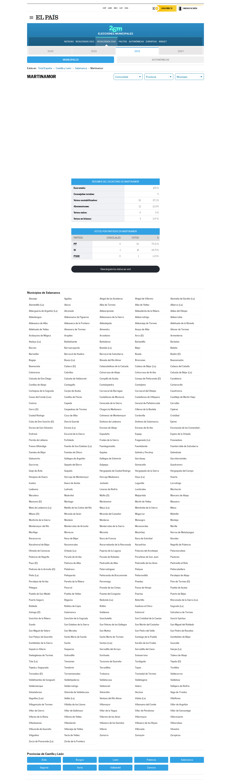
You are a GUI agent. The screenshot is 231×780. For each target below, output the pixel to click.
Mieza (173, 508)
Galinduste (175, 452)
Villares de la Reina (38, 717)
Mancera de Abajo (179, 495)
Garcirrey (33, 465)
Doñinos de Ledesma (110, 421)
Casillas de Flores (73, 397)
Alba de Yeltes (142, 305)
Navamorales (71, 544)
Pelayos (139, 569)
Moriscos (68, 532)
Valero (138, 686)
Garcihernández (178, 458)
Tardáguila (140, 661)
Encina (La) (70, 428)
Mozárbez (140, 532)
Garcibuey (140, 458)
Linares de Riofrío (108, 489)
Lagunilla (139, 483)
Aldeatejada (106, 323)
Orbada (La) (70, 551)
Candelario (175, 378)
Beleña (173, 348)
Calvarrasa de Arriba (145, 372)
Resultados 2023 (85, 42)
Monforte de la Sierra (39, 520)
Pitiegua (33, 587)
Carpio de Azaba (72, 391)
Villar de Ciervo (36, 710)
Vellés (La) (69, 698)
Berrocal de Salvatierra (111, 354)
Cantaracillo (176, 385)
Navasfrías (140, 544)
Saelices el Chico (143, 606)
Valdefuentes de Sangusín (42, 680)
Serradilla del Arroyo (110, 649)
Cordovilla (140, 415)
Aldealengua (35, 317)
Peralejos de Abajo (179, 575)
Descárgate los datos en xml (116, 269)
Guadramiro (176, 465)
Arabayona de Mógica (40, 335)
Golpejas (104, 465)
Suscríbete (167, 8)
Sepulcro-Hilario (37, 649)
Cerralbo (174, 403)
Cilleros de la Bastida (145, 409)
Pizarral (68, 587)
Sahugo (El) (34, 612)
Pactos (123, 42)
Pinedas (139, 581)
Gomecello (140, 465)
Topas (138, 667)
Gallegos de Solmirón (110, 458)
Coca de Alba (71, 415)
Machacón (175, 489)
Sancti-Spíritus (178, 618)
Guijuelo (68, 471)
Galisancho (34, 458)
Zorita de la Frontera (74, 741)
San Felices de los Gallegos (113, 624)
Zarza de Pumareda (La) (41, 741)
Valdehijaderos (71, 680)
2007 (181, 51)
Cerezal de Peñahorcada (147, 403)
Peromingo (105, 581)
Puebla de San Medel (39, 594)
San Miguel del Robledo (182, 624)
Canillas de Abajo (37, 385)
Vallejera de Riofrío (179, 686)
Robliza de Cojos (72, 606)
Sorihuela (104, 655)
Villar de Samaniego (180, 710)
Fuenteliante (141, 446)
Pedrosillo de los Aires (146, 563)
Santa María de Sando (75, 637)
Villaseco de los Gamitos (112, 723)
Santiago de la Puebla (146, 637)
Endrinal (33, 434)
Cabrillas (68, 372)
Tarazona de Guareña (110, 661)
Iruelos (32, 483)
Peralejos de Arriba (38, 581)
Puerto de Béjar (178, 594)
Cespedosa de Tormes (75, 409)
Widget (163, 42)
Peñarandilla (141, 575)
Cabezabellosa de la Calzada (114, 366)
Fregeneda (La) (142, 440)
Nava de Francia (108, 538)
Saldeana (104, 612)
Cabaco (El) (70, 366)
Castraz (33, 403)
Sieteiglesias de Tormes (41, 655)
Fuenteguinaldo (107, 446)
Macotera (34, 495)
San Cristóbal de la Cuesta (148, 618)
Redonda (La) (106, 600)
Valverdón (105, 692)
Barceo (32, 348)
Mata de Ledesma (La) (40, 508)
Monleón (68, 520)
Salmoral (139, 612)
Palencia (151, 759)
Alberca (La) (176, 305)
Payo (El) (33, 563)
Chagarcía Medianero (110, 409)
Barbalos (174, 342)
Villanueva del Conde (145, 704)
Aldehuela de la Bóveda (182, 323)
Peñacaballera (177, 569)
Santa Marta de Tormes (111, 637)
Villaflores (175, 698)
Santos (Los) (106, 643)
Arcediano (105, 335)
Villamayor (105, 704)
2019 (50, 51)
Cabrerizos (34, 372)
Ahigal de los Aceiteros (111, 298)
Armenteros (176, 335)
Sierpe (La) (176, 649)
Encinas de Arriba (144, 428)
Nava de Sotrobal (143, 538)
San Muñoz (105, 631)
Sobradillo (69, 655)
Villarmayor (141, 717)
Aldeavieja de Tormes (146, 323)
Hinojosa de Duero (38, 477)
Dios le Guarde (71, 421)
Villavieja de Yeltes (73, 729)
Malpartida (140, 495)
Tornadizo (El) (36, 674)
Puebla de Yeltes (72, 594)
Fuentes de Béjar (37, 452)
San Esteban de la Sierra (76, 624)
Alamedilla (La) (36, 305)
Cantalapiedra (107, 385)
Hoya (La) (140, 477)
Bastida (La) (106, 348)
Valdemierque (36, 686)
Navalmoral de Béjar (39, 544)
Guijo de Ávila (35, 471)
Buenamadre (177, 360)
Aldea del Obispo (178, 311)
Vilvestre (174, 729)
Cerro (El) (33, 409)
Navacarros (35, 538)
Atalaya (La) (35, 342)
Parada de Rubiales (109, 557)
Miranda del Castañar (110, 514)
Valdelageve (141, 680)
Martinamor (106, 501)
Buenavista (34, 366)
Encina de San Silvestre (41, 428)
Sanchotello (106, 618)
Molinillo (174, 514)
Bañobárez (105, 342)
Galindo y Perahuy (144, 452)
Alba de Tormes (108, 305)
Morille (173, 526)
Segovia (44, 767)
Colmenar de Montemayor (113, 415)
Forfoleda (69, 440)
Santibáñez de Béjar (180, 637)
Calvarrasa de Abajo (110, 372)
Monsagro (140, 520)
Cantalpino (140, 385)
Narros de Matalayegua (182, 532)
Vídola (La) (140, 698)
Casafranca (176, 391)
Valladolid (115, 767)
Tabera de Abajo (178, 655)
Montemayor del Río (39, 526)
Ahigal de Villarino (144, 298)
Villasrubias (176, 723)
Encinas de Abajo (108, 428)
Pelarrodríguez (107, 569)
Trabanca (104, 674)
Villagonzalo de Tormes (41, 704)
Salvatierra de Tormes (181, 612)
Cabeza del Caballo (180, 366)
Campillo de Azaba (109, 378)
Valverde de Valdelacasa (76, 692)
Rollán (103, 606)
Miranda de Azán (72, 514)
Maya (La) (105, 508)
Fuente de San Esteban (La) (78, 446)
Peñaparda (69, 575)
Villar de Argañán (179, 704)
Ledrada (68, 489)
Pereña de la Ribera (74, 581)
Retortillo (139, 600)
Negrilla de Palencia (180, 544)
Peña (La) (34, 575)
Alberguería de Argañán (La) (43, 311)
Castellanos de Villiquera (147, 397)
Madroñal (69, 495)
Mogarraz (140, 514)
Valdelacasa (106, 680)
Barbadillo (140, 342)
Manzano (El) (35, 501)
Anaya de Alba (142, 329)
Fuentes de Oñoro (73, 452)
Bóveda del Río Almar (110, 360)
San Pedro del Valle (145, 631)
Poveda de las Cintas (110, 587)
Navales (174, 538)
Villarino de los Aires (110, 717)
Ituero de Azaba (72, 483)
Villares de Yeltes (73, 717)
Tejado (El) (175, 661)
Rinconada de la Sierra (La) (184, 600)
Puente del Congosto (110, 594)
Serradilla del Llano (145, 649)
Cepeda (68, 403)
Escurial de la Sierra (74, 434)
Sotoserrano (141, 655)
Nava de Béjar (71, 538)
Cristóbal (174, 415)
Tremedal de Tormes (145, 674)
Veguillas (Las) (36, 698)
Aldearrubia (176, 317)
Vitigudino (34, 735)
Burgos (80, 759)
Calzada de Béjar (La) (181, 372)
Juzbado (104, 483)
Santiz (67, 643)
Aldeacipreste (107, 311)
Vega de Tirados (178, 692)
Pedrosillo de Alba (109, 563)
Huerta (173, 477)
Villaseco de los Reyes (146, 723)
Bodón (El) (175, 354)
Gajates (103, 452)
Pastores (174, 557)
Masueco (175, 501)
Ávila (44, 759)
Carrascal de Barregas (111, 391)
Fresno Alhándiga (37, 446)
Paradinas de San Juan (146, 557)
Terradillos (105, 667)
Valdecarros (176, 674)
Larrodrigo (175, 483)
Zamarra (104, 735)
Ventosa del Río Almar (111, 698)
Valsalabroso (35, 692)
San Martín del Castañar (147, 624)
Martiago (68, 501)
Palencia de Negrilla (39, 557)
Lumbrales (140, 489)
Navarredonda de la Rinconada (115, 544)
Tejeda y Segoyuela (39, 667)
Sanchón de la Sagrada (76, 618)
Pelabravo (69, 569)
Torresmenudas (72, 674)
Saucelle (174, 643)
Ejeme (173, 421)
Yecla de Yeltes (72, 735)
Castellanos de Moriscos (112, 397)
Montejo (174, 520)
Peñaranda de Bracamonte (113, 575)
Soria (80, 767)
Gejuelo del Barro (73, 465)
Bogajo (32, 360)
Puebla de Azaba (178, 587)
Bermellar (34, 354)
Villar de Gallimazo (73, 710)
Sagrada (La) (177, 606)
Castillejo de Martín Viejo (182, 397)
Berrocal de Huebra (74, 354)
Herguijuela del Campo (181, 471)
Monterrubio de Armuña (76, 526)
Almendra (105, 329)
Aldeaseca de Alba (38, 323)
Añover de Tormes (179, 329)
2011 (137, 51)
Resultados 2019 (106, 42)
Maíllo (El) (104, 495)
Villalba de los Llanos (74, 704)
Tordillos (174, 667)
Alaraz (67, 305)
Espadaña (105, 434)
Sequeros (69, 649)
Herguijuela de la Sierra (147, 471)
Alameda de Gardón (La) (182, 298)
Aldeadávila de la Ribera (147, 311)
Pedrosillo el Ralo (179, 563)
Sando (32, 624)
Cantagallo (69, 385)
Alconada (69, 311)
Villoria (103, 729)
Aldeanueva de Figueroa (76, 317)
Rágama (68, 600)
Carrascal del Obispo (145, 391)
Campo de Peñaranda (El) (148, 378)
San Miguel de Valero (39, 631)
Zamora (151, 767)
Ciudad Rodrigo (36, 415)
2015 (94, 51)
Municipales (71, 59)
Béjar (137, 348)
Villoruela (140, 729)
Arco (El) (139, 335)
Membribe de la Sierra (146, 508)
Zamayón (139, 735)
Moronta (104, 532)
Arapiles (68, 335)
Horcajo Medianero (109, 477)
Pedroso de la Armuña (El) (42, 569)
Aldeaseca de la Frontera (77, 323)
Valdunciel (105, 686)
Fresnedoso (176, 440)
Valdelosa (175, 680)
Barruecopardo (72, 348)
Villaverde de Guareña (40, 729)
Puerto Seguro (36, 600)
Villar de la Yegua (108, 710)
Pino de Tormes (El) (180, 581)
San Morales (70, 631)
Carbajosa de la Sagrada (41, 391)
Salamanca (70, 612)
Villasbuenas (35, 723)
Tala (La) (33, 661)
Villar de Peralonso (144, 710)
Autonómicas (160, 59)
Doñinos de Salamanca (146, 421)
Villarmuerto (176, 717)
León (115, 759)
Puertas (139, 594)
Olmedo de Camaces (39, 551)
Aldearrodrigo (142, 317)
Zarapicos (175, 735)
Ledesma (33, 489)
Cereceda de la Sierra (111, 403)
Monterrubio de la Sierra (112, 526)
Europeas (151, 42)
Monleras (104, 520)
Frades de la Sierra (109, 440)
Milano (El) (34, 514)
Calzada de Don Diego (40, 378)
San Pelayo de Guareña (41, 637)
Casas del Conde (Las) (40, 397)
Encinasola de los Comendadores (186, 428)
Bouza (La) (69, 360)
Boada (138, 354)
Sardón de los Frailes (145, 643)
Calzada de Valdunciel (75, 378)
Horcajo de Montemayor (76, 477)
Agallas (68, 298)
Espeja (138, 434)
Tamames (69, 661)
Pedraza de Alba (72, 563)
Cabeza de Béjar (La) (145, 366)
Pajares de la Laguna (110, 551)
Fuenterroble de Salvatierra (184, 446)
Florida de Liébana (38, 440)
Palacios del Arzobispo (146, 551)
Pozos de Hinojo (143, 587)
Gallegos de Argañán (74, 458)
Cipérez (174, 409)
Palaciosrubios (177, 551)
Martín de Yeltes (143, 501)
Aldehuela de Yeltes (39, 329)
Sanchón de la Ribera (40, 618)
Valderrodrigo (71, 686)
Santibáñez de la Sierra (41, 643)
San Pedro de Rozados (181, 631)
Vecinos (139, 692)
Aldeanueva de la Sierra (112, 317)
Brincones (140, 360)
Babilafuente (70, 342)
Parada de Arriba (73, 557)
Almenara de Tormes (75, 329)
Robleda (33, 606)
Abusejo (33, 298)
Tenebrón (69, 667)
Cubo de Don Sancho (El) (41, 421)
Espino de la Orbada (180, 434)
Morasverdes (141, 526)
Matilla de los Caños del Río (78, 508)
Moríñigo (33, 532)
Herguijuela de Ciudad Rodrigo (115, 471)
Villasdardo (70, 723)
